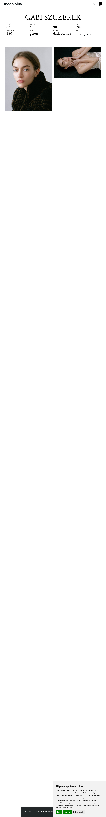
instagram (83, 34)
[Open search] (94, 3)
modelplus (13, 4)
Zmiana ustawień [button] (78, 812)
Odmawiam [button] (67, 812)
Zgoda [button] (59, 812)
